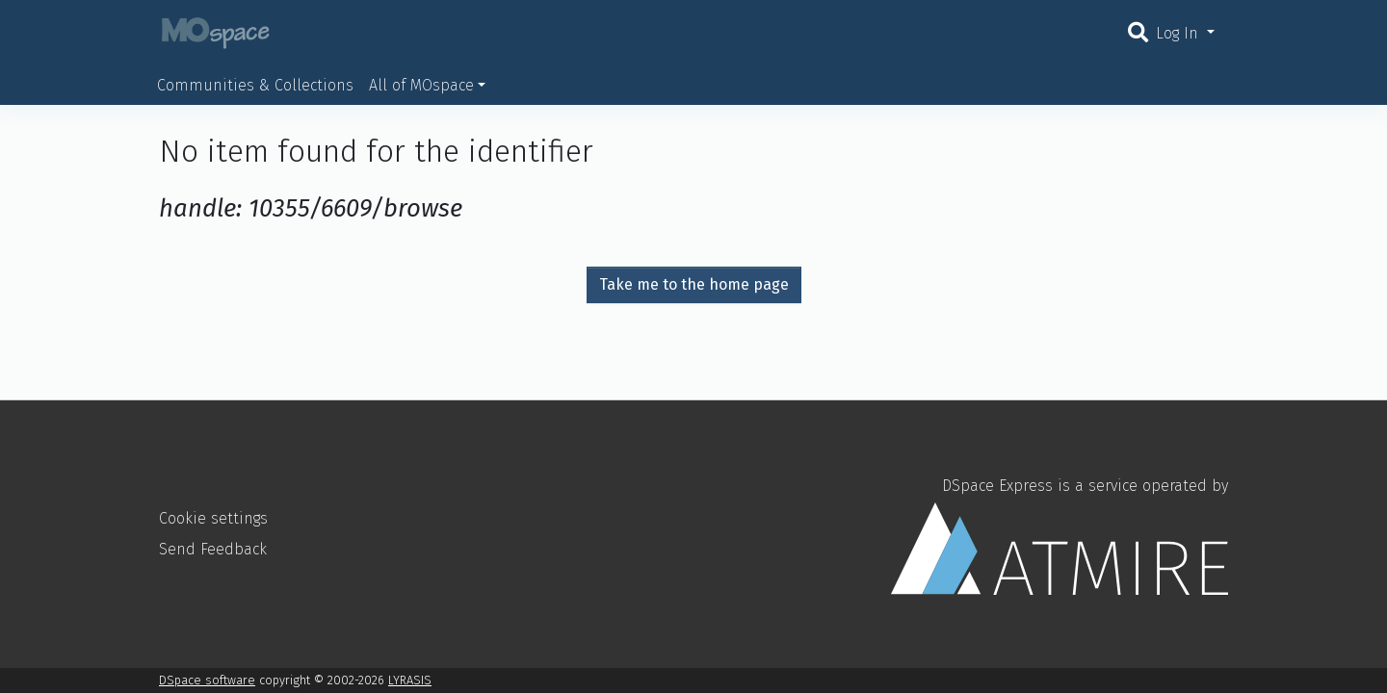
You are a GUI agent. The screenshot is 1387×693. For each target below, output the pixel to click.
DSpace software (207, 680)
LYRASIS (410, 680)
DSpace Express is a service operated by (1059, 535)
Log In (1179, 33)
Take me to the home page (694, 284)
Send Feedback (213, 549)
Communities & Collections (255, 85)
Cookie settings (213, 518)
